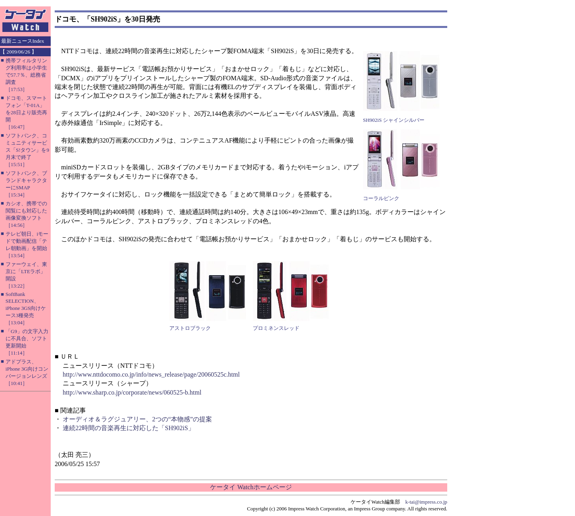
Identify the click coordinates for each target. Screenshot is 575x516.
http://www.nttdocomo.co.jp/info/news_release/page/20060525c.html (151, 374)
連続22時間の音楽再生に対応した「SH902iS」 (128, 428)
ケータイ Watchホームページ (250, 487)
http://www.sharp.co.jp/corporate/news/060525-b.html (132, 392)
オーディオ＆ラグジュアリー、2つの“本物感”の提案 (137, 419)
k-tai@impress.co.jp (426, 502)
